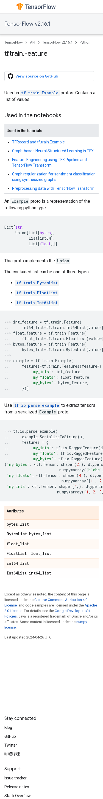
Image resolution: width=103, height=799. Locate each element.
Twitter (10, 745)
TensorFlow (13, 42)
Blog (8, 727)
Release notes (16, 787)
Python (85, 42)
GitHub (10, 736)
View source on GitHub (33, 76)
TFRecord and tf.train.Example (38, 142)
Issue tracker (15, 778)
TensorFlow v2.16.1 (27, 23)
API (32, 42)
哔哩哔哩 (12, 754)
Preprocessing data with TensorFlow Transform (53, 188)
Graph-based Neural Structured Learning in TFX (53, 151)
